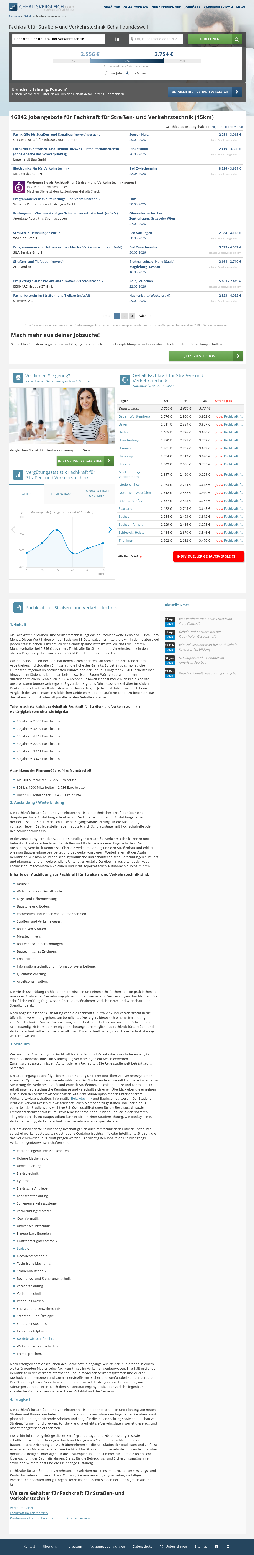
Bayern (124, 424)
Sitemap (201, 1546)
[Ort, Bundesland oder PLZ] (156, 39)
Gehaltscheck (135, 7)
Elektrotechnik (81, 1098)
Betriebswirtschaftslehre (35, 1338)
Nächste (145, 316)
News (241, 7)
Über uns (50, 1546)
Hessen (124, 464)
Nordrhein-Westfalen (135, 492)
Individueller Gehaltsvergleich (206, 556)
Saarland (125, 508)
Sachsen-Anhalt (131, 524)
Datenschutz (142, 1546)
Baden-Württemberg (134, 416)
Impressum (73, 1546)
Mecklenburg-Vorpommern (129, 474)
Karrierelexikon (218, 7)
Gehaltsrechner (166, 7)
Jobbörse (192, 7)
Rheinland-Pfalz (131, 500)
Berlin (123, 432)
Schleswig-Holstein (133, 532)
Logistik (22, 1248)
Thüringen (127, 540)
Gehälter (112, 7)
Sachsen (125, 516)
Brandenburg (129, 440)
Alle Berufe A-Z (128, 556)
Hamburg (126, 456)
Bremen (125, 448)
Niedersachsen (130, 484)
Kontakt (29, 1546)
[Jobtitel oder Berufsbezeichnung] (58, 39)
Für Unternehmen (173, 1546)
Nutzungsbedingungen (107, 1546)
